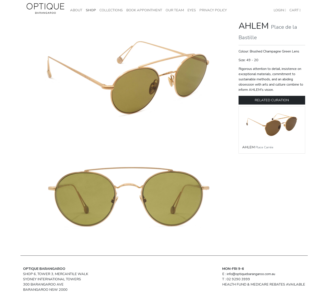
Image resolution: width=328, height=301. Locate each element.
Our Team (175, 10)
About (76, 10)
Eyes (191, 10)
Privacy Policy (213, 10)
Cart (295, 10)
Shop (91, 10)
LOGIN (280, 10)
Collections (111, 10)
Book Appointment (144, 10)
